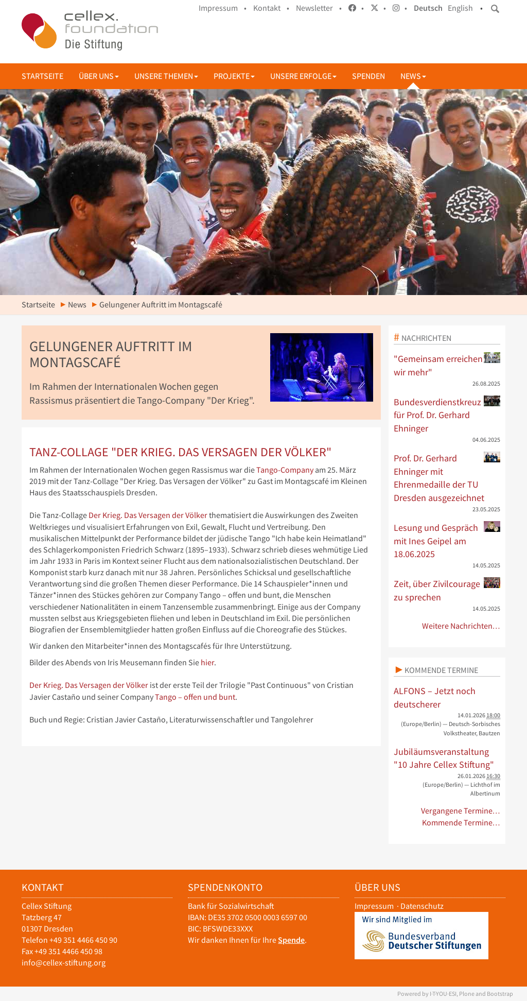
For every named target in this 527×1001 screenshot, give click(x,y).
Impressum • (223, 8)
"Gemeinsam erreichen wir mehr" (447, 365)
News (413, 76)
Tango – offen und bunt (195, 697)
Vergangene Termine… (461, 811)
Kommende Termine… (461, 822)
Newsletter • (319, 8)
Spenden (368, 76)
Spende (291, 940)
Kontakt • (271, 8)
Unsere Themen (166, 76)
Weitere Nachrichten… (461, 626)
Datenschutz (422, 906)
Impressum (374, 906)
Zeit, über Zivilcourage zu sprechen (447, 590)
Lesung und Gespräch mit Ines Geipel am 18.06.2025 (447, 540)
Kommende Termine (441, 670)
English (460, 8)
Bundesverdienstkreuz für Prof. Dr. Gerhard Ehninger (447, 414)
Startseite (42, 76)
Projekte (234, 76)
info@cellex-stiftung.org (64, 963)
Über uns (99, 76)
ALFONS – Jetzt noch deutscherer (435, 697)
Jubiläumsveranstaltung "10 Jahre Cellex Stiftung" (444, 758)
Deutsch (428, 8)
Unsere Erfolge (303, 76)
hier (207, 662)
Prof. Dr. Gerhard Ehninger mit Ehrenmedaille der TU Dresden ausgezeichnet (447, 478)
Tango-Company (284, 470)
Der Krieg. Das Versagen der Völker (148, 515)
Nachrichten (426, 338)
